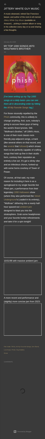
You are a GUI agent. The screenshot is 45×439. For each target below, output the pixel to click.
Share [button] (6, 353)
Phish (6, 117)
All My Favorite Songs (17, 107)
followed (23, 146)
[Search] (39, 3)
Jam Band (35, 346)
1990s (13, 346)
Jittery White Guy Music (21, 8)
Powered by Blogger (23, 431)
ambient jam (26, 207)
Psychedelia (20, 350)
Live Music (7, 350)
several (10, 146)
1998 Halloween (21, 192)
